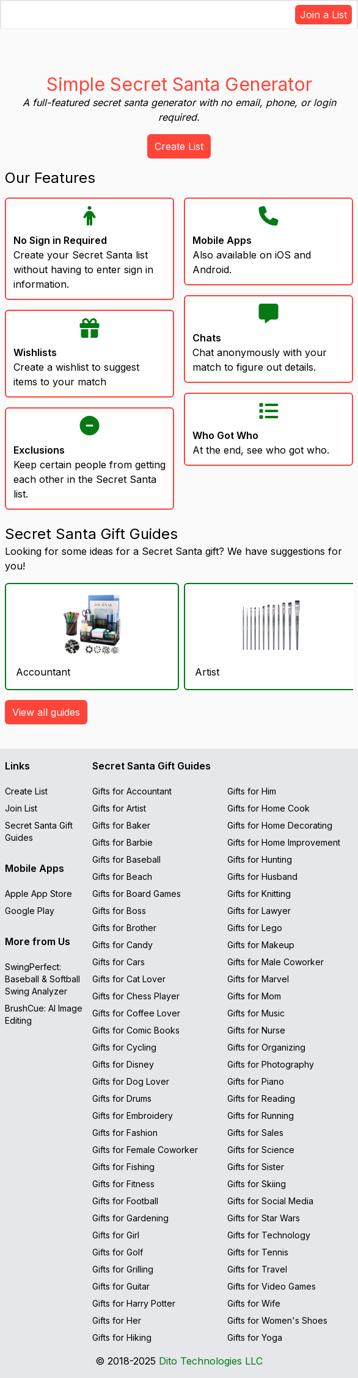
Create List (179, 146)
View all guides (46, 712)
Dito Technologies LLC (211, 1361)
